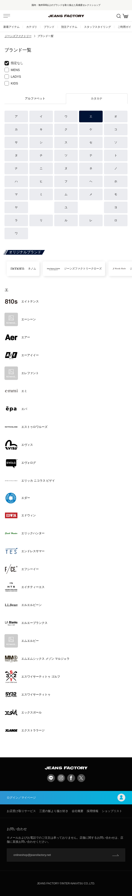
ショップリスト (112, 811)
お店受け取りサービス (21, 811)
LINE (51, 778)
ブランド (49, 26)
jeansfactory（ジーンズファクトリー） (66, 15)
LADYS (12, 76)
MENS (12, 70)
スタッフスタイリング (97, 26)
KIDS (11, 83)
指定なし (13, 63)
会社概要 (77, 811)
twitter (81, 778)
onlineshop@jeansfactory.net (32, 855)
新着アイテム (11, 26)
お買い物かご (125, 16)
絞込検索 (119, 16)
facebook (71, 778)
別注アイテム (69, 26)
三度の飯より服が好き (53, 811)
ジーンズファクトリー (17, 36)
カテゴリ (31, 26)
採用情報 (92, 811)
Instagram (61, 778)
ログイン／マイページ (66, 797)
